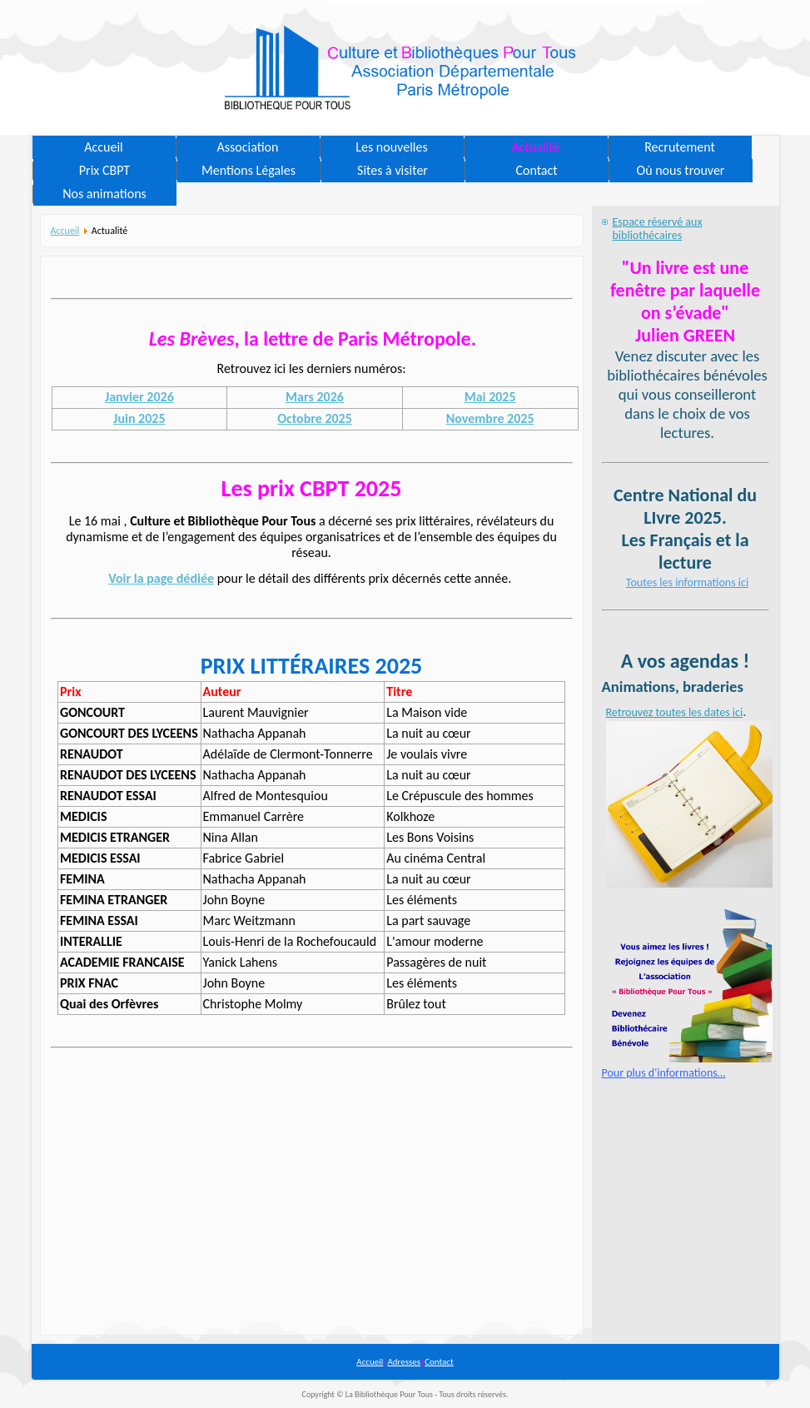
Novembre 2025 (490, 418)
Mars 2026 (315, 397)
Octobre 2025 (314, 418)
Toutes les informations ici (687, 582)
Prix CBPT (104, 170)
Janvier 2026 (139, 397)
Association (248, 147)
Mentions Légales (248, 170)
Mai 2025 (490, 397)
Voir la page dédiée (161, 578)
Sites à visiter (392, 170)
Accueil (103, 147)
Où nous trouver (681, 170)
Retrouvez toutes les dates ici (674, 712)
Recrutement (679, 147)
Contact (536, 170)
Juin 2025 (139, 418)
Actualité (536, 147)
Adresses (403, 1361)
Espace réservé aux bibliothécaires (658, 228)
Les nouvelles (391, 147)
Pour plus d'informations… (664, 1073)
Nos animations (104, 193)
